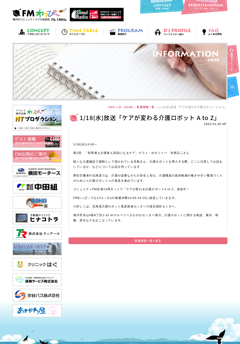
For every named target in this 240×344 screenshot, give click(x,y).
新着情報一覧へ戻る (148, 241)
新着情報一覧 (145, 107)
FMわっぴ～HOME (120, 107)
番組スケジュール (233, 60)
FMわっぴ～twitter (233, 88)
